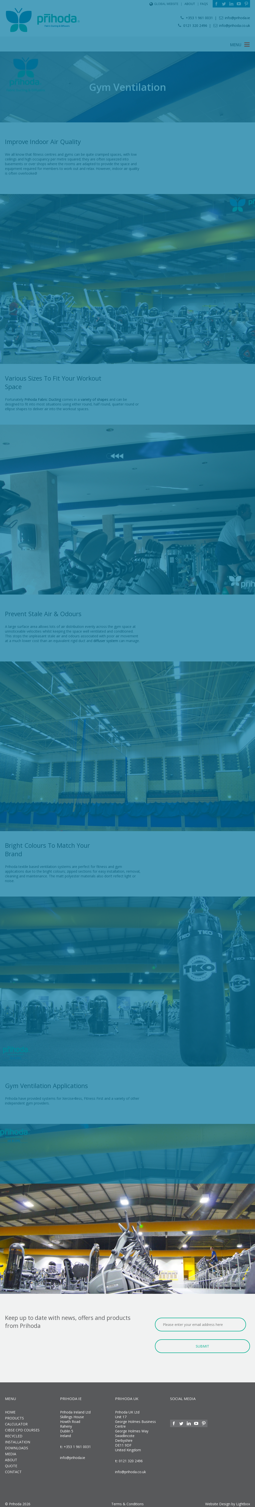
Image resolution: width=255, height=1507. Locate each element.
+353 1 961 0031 (77, 1443)
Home (10, 1409)
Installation (17, 1439)
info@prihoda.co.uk (130, 1468)
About (11, 1457)
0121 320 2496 (130, 1458)
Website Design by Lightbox (227, 1501)
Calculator (16, 1421)
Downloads (16, 1445)
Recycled (13, 1433)
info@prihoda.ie (72, 1454)
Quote (11, 1462)
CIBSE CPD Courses (22, 1427)
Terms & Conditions (127, 1501)
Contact (13, 1468)
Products (14, 1415)
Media (10, 1451)
